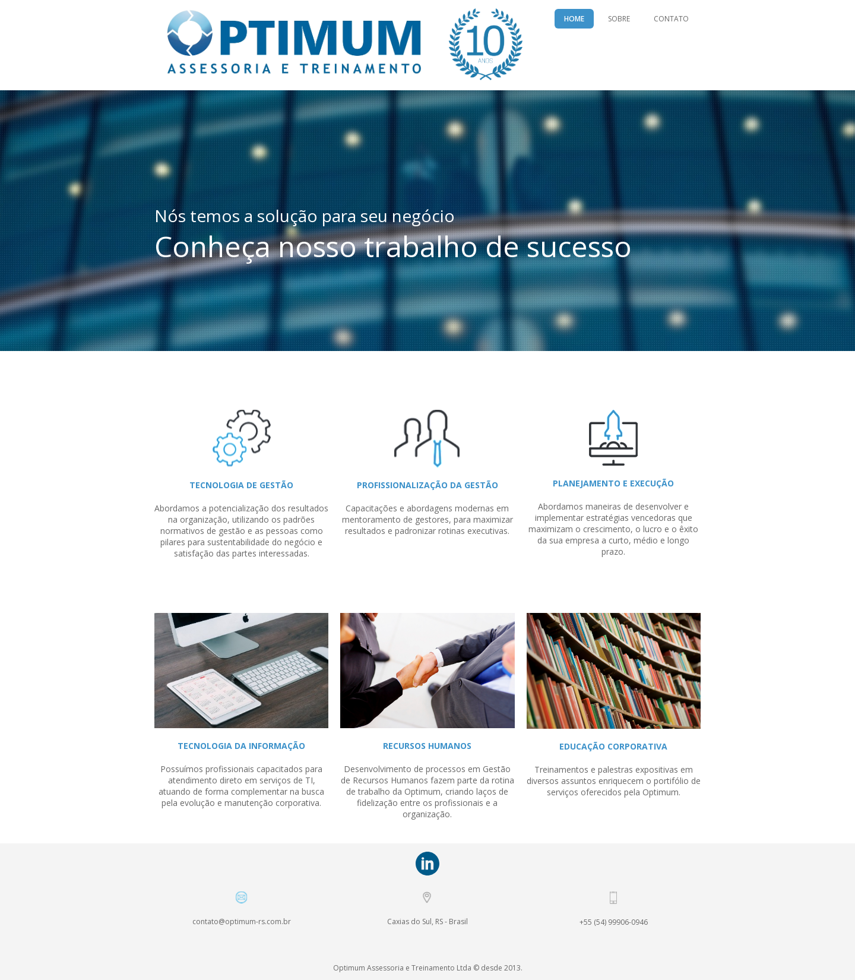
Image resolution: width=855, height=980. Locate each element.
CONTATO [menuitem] (671, 19)
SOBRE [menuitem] (619, 19)
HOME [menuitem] (574, 19)
